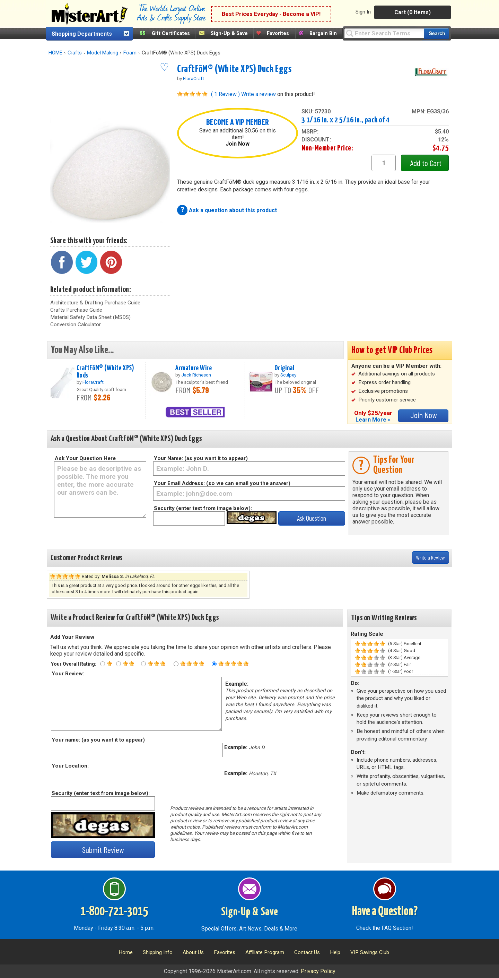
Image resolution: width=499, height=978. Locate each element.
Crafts (75, 53)
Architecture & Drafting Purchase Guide (95, 303)
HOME (55, 53)
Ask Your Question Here (85, 458)
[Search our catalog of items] (436, 33)
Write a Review (430, 557)
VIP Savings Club (369, 952)
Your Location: (70, 766)
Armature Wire (193, 368)
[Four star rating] (176, 663)
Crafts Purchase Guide (76, 310)
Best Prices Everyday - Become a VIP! (271, 14)
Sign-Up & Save (229, 33)
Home (126, 952)
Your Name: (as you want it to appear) (201, 458)
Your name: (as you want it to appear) (98, 740)
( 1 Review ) (225, 94)
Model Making (102, 53)
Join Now (238, 143)
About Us (193, 952)
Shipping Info (158, 952)
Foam (130, 53)
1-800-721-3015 (114, 912)
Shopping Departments (82, 34)
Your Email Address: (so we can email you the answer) (222, 483)
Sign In (363, 12)
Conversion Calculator (75, 324)
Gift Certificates (171, 33)
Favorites (278, 33)
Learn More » (373, 419)
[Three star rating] (143, 663)
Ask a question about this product (233, 210)
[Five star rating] (214, 663)
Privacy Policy (318, 971)
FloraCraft (193, 78)
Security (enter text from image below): (203, 508)
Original (284, 368)
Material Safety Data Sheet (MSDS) (90, 317)
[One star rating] (102, 663)
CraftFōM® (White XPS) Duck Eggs (234, 69)
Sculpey (288, 375)
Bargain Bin (323, 33)
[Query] (384, 33)
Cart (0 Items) (412, 12)
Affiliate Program (264, 952)
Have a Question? (385, 912)
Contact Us (307, 952)
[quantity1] (383, 163)
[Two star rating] (118, 663)
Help (335, 952)
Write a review (258, 94)
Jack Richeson (196, 375)
